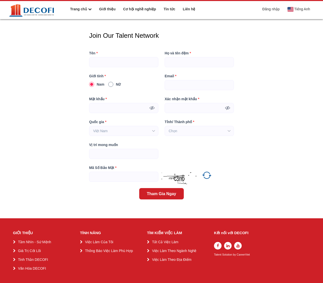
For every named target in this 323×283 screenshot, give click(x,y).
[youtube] (238, 246)
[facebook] (218, 246)
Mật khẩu (98, 99)
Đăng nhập (271, 9)
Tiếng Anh (298, 9)
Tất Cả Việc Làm (165, 242)
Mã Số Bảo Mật (103, 167)
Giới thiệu (107, 9)
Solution (227, 254)
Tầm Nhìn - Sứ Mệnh (34, 242)
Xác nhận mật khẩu (182, 99)
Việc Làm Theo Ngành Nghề (174, 251)
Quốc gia (97, 122)
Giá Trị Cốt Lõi (29, 251)
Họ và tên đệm (178, 53)
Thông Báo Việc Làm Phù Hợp (109, 251)
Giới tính (97, 76)
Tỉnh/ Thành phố (179, 122)
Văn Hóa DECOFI (32, 268)
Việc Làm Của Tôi (99, 242)
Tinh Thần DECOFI (33, 260)
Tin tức (169, 9)
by (235, 254)
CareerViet (243, 254)
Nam (96, 84)
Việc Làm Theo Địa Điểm (171, 260)
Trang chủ (81, 9)
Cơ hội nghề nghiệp (139, 9)
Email (170, 76)
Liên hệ (189, 9)
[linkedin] (228, 246)
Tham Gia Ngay (161, 194)
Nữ (114, 84)
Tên (93, 53)
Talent (218, 254)
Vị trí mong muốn (103, 145)
